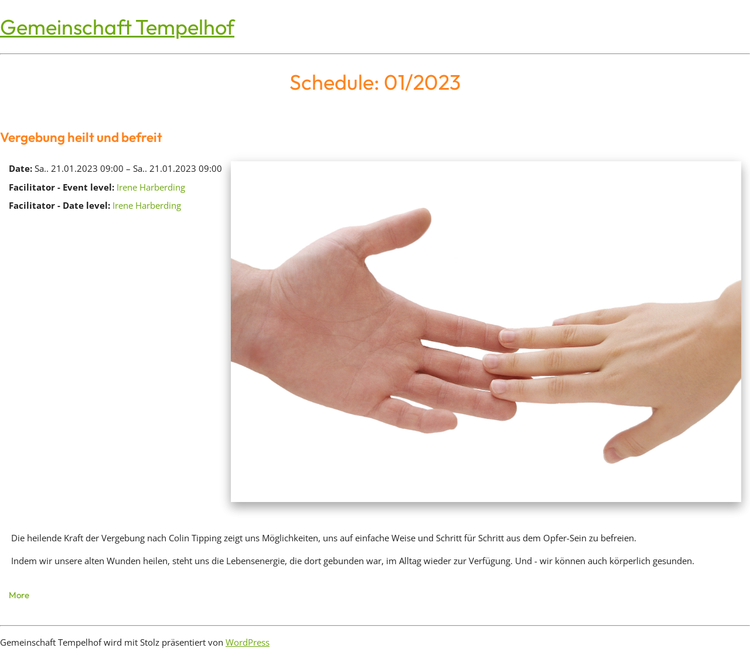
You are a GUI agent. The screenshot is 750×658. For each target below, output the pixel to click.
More (19, 595)
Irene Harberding (151, 187)
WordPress (248, 642)
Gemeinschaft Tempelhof (117, 26)
